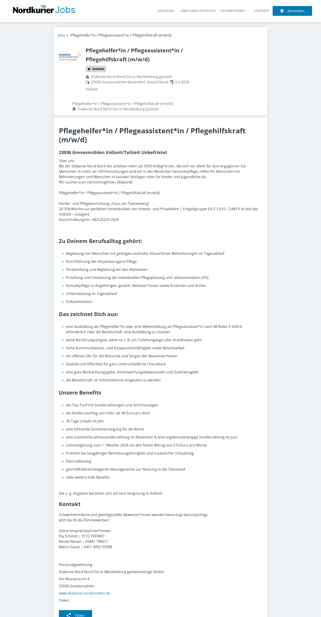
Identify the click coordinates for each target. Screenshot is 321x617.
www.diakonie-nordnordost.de (84, 575)
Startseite (261, 11)
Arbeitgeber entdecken (198, 11)
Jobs (61, 35)
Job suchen (166, 11)
